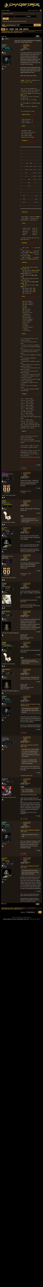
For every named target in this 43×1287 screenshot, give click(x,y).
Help (7, 29)
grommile (4, 527)
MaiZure (4, 472)
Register (25, 29)
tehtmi (26, 31)
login (7, 13)
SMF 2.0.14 (14, 917)
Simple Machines (27, 917)
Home (3, 29)
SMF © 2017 (20, 917)
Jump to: (23, 912)
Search (11, 29)
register (11, 13)
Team (16, 29)
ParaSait (4, 583)
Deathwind (5, 779)
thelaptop (4, 737)
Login (20, 29)
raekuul (4, 500)
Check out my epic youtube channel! (28, 604)
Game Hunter (31, 31)
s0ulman (4, 45)
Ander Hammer (6, 611)
